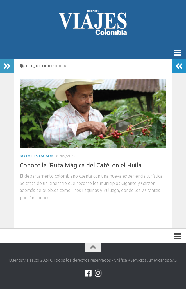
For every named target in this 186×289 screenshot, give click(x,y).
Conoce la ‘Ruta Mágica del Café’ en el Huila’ (81, 165)
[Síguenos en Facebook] (88, 273)
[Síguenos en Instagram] (98, 273)
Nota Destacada (36, 156)
